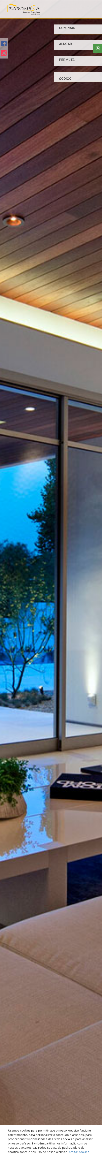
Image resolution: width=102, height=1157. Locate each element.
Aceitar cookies (79, 1152)
